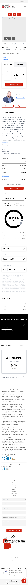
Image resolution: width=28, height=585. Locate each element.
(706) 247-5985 (14, 560)
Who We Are (14, 493)
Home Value (14, 491)
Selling (14, 487)
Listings (14, 482)
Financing (14, 489)
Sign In (22, 1)
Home (14, 480)
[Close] (25, 570)
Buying (14, 484)
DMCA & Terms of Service (15, 583)
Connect (14, 495)
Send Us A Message (14, 530)
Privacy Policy (5, 583)
